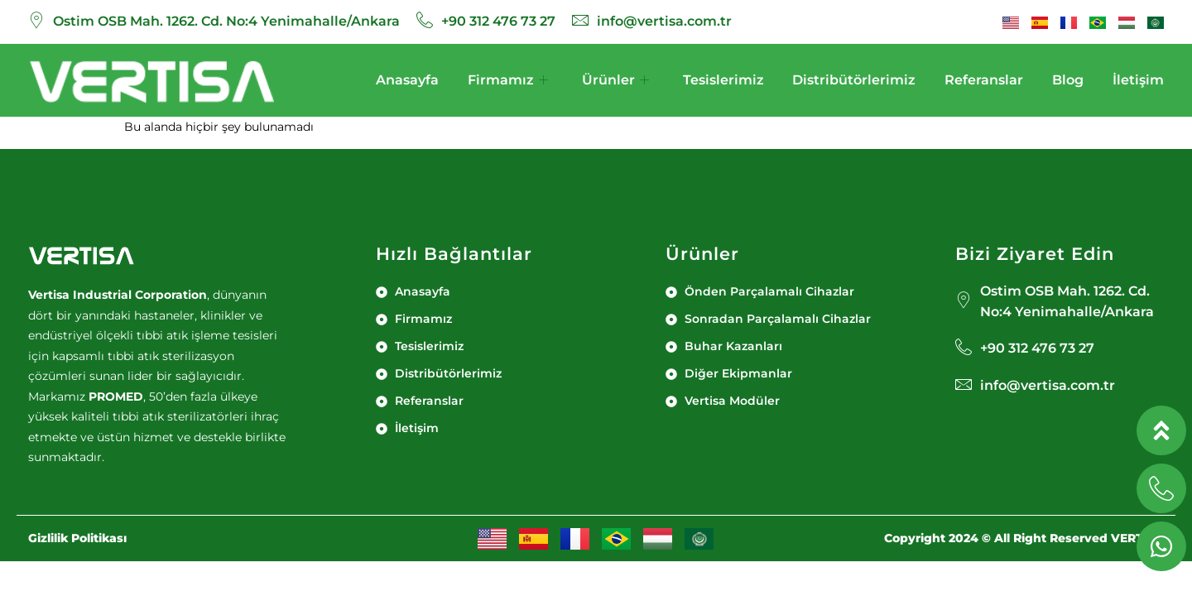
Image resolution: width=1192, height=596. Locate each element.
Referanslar (983, 80)
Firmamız (508, 80)
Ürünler (615, 80)
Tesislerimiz (723, 80)
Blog (1068, 80)
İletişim (1138, 80)
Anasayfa (407, 80)
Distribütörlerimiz (854, 80)
